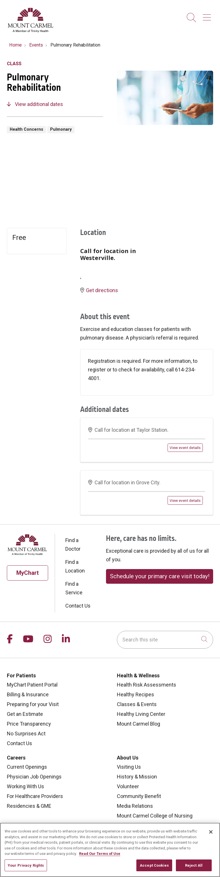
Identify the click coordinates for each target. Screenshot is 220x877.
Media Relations (135, 806)
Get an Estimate (25, 714)
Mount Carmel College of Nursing (154, 816)
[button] (208, 15)
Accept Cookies (154, 869)
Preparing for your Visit (33, 704)
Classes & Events (137, 704)
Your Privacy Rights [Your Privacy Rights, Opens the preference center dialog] (26, 869)
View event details (185, 447)
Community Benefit (139, 796)
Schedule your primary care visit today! (159, 576)
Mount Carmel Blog (138, 724)
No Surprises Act (26, 733)
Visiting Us (129, 767)
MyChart (27, 572)
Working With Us (25, 786)
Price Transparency (29, 724)
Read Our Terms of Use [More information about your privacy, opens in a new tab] (99, 857)
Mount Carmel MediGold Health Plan (158, 825)
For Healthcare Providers (35, 796)
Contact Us (78, 606)
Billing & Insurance (28, 694)
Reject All (194, 869)
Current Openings (27, 767)
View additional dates (35, 104)
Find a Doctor (72, 544)
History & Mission (137, 777)
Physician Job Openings (34, 777)
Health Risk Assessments (146, 685)
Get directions (99, 290)
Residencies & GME (29, 806)
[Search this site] (165, 640)
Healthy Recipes (135, 694)
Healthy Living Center (141, 714)
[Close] (211, 836)
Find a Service (73, 588)
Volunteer (128, 786)
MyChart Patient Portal (32, 685)
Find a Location (75, 566)
